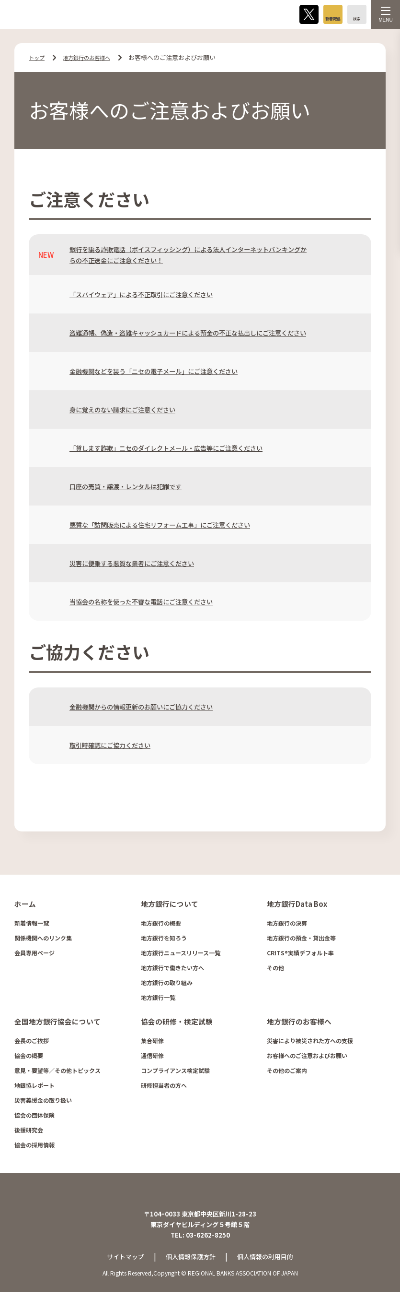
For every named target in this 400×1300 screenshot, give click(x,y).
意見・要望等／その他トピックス (57, 1072)
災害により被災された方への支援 (310, 1042)
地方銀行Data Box (296, 906)
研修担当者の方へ (164, 1087)
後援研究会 (28, 1131)
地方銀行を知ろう (164, 940)
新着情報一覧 (31, 925)
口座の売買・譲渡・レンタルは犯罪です (134, 488)
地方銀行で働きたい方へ (172, 969)
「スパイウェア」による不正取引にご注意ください (152, 294)
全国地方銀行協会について (54, 1023)
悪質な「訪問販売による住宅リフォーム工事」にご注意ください (173, 527)
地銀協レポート (34, 1087)
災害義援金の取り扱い (43, 1101)
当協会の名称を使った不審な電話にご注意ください (152, 604)
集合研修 (152, 1042)
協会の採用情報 (34, 1146)
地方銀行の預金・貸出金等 (301, 940)
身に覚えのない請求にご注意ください (130, 412)
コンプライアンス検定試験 (175, 1072)
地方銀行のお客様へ (94, 57)
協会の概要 (28, 1057)
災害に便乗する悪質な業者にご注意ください (141, 565)
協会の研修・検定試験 (174, 1023)
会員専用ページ (34, 955)
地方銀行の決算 (287, 925)
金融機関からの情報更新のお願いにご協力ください (152, 709)
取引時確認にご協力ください (116, 747)
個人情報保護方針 (190, 1264)
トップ (38, 57)
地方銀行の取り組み (167, 984)
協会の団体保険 (34, 1116)
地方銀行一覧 (158, 999)
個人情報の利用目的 (269, 1264)
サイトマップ (122, 1264)
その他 (275, 969)
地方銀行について (167, 906)
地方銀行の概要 (161, 925)
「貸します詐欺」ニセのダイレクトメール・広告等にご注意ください (180, 450)
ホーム (24, 906)
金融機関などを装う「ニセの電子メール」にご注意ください (166, 373)
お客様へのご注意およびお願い (307, 1057)
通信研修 (152, 1057)
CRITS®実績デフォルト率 (300, 955)
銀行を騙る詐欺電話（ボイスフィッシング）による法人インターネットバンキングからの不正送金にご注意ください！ (188, 254)
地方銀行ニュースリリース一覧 (180, 955)
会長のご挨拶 (31, 1042)
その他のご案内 (287, 1072)
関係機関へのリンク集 (43, 940)
